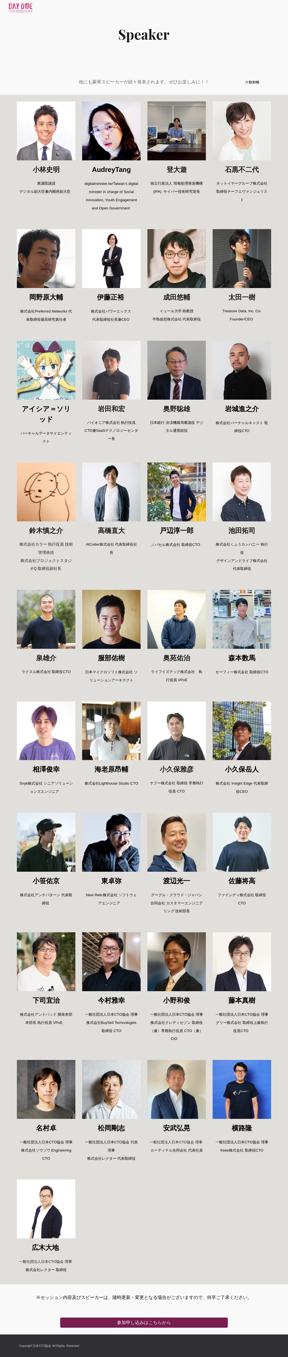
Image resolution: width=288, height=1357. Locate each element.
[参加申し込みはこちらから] (143, 1322)
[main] (144, 34)
